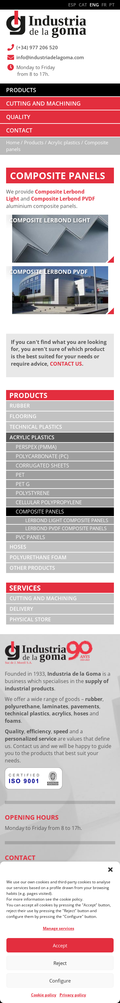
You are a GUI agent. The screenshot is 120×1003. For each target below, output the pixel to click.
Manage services (58, 928)
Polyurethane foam (38, 557)
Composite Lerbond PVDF (63, 198)
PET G (23, 484)
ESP (72, 5)
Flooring (23, 416)
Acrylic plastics (32, 437)
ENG (94, 5)
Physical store (30, 619)
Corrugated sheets (42, 465)
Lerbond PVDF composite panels (66, 528)
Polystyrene (33, 493)
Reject (60, 963)
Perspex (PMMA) (36, 446)
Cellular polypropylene (49, 502)
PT (112, 5)
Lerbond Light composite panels (66, 520)
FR (104, 5)
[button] (110, 869)
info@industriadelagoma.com (50, 57)
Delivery (21, 608)
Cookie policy (43, 995)
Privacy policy (73, 995)
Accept (60, 945)
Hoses (18, 546)
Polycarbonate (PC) (42, 456)
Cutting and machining (43, 598)
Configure (60, 980)
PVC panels (30, 537)
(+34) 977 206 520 (37, 47)
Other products (32, 567)
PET (20, 474)
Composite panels (40, 511)
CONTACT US (66, 363)
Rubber (20, 405)
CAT (83, 5)
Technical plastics (36, 426)
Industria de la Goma (46, 25)
